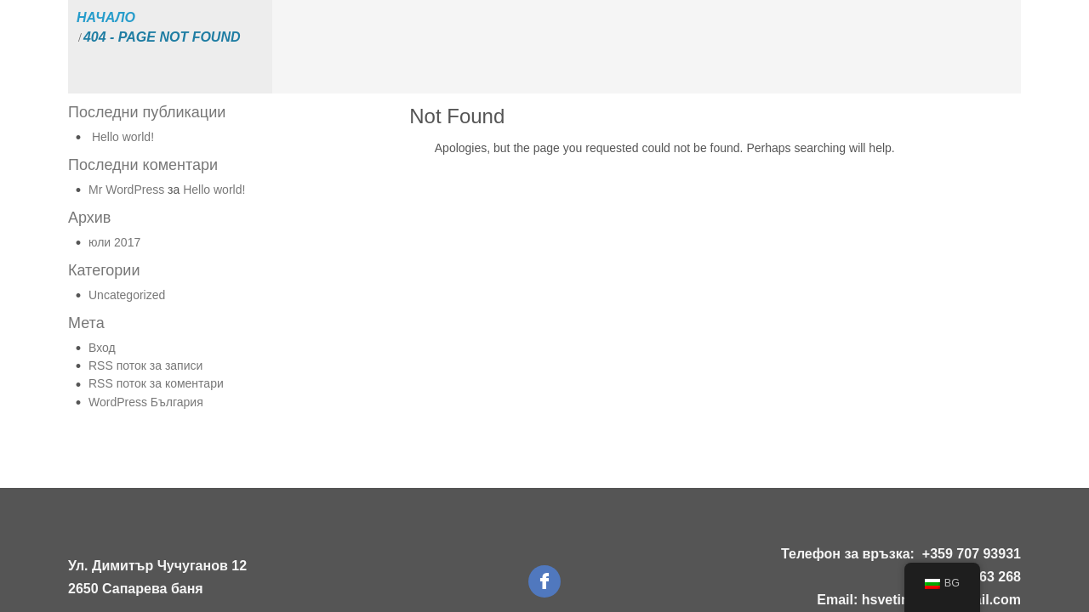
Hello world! (123, 137)
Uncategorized (126, 295)
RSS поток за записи (145, 365)
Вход (102, 347)
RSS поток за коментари (156, 383)
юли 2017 (114, 242)
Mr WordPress (126, 189)
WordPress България (145, 402)
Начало (106, 17)
